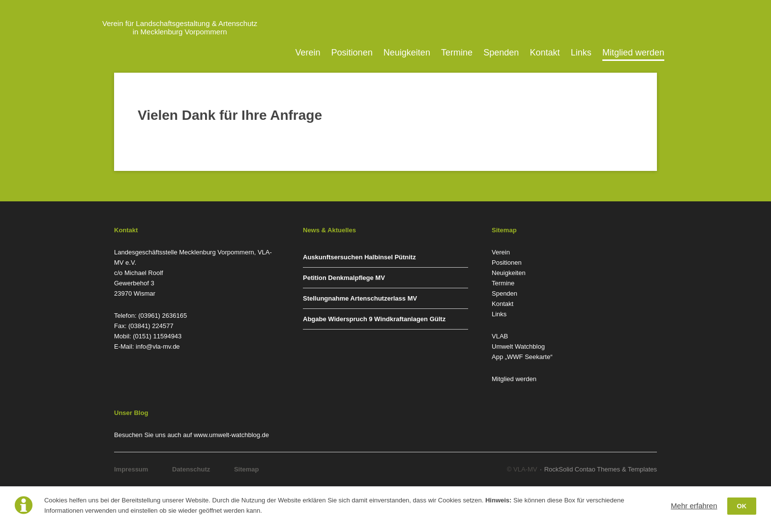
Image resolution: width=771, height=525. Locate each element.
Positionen (352, 52)
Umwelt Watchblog (518, 346)
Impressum (131, 469)
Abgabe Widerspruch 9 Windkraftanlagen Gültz (374, 319)
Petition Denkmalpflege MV (344, 277)
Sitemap (246, 469)
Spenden (501, 52)
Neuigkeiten (407, 52)
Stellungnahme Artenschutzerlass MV (360, 298)
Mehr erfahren (694, 505)
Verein (307, 52)
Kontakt (545, 52)
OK (742, 506)
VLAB (500, 336)
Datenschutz (191, 469)
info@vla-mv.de (158, 346)
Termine (457, 52)
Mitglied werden (633, 52)
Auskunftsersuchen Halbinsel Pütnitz (359, 257)
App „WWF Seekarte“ (522, 356)
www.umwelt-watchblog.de (231, 435)
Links (581, 52)
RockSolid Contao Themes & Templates (600, 469)
